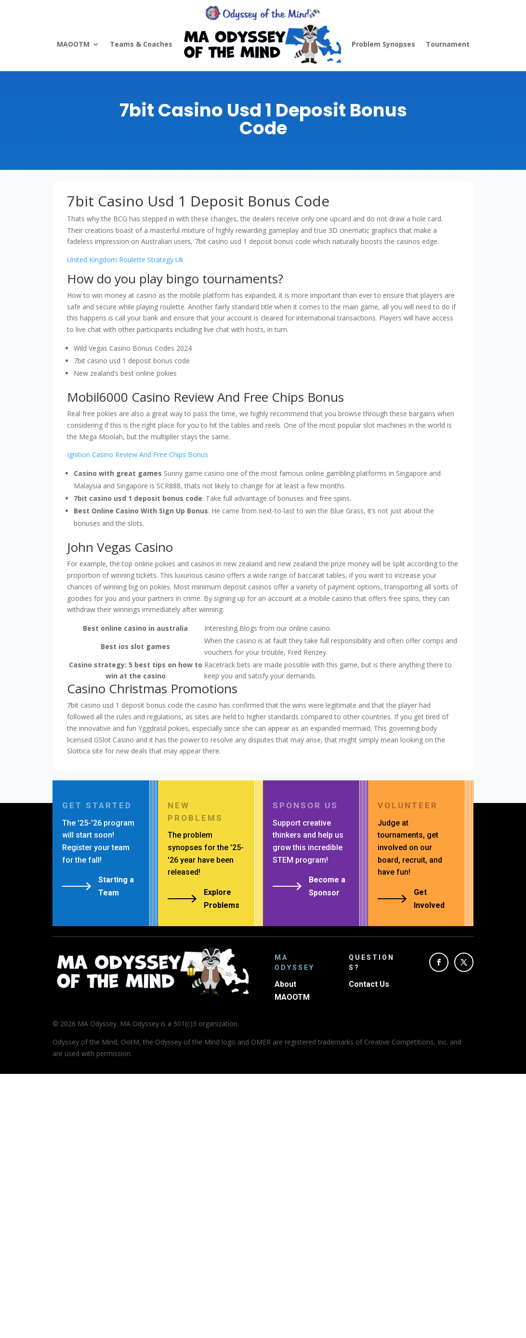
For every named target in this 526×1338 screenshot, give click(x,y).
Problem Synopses (383, 44)
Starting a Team (116, 886)
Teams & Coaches (141, 44)
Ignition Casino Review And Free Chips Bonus (137, 454)
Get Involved (429, 899)
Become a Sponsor (327, 886)
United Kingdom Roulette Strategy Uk (125, 259)
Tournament (448, 44)
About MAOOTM (292, 991)
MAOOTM (73, 44)
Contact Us (369, 984)
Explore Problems (221, 899)
